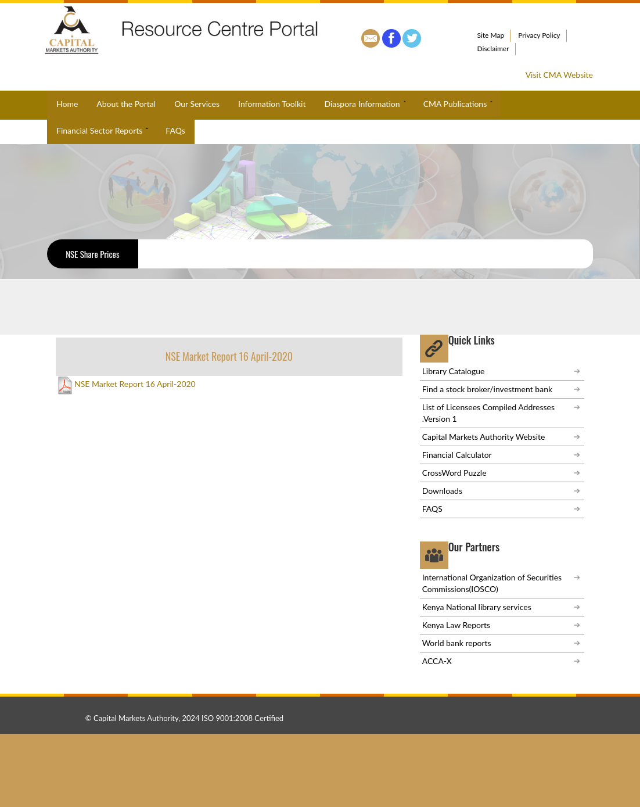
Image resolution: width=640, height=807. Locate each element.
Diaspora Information (366, 104)
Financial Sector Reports (103, 130)
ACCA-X (437, 661)
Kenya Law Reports (456, 625)
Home (67, 104)
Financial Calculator (457, 455)
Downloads (442, 491)
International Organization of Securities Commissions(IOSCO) (492, 583)
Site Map (491, 35)
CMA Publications (459, 104)
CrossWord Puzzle (454, 473)
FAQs (175, 130)
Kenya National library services (476, 607)
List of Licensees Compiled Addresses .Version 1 (488, 413)
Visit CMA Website (559, 75)
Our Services (197, 104)
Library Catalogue (453, 371)
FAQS (432, 509)
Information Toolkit (271, 104)
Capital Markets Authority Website (483, 437)
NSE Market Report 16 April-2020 (126, 384)
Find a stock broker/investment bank (487, 389)
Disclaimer (493, 48)
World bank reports (456, 643)
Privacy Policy (539, 35)
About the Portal (126, 104)
